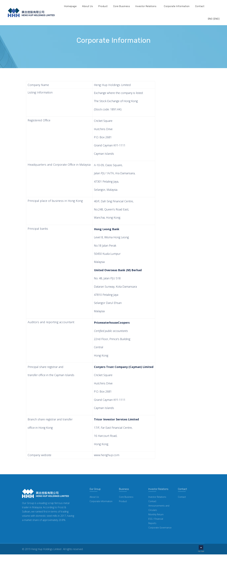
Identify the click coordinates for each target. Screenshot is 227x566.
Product (103, 6)
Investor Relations (145, 6)
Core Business (121, 6)
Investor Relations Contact (157, 499)
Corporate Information (177, 6)
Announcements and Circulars (158, 508)
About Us (87, 6)
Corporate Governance (160, 527)
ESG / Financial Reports (155, 521)
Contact (199, 6)
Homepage (70, 6)
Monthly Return (156, 514)
